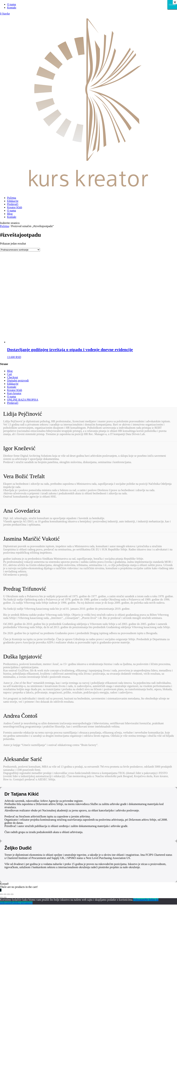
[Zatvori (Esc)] (1, 894)
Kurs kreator (14, 393)
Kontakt (11, 7)
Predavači (12, 204)
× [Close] (174, 2)
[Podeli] (5, 894)
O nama (11, 4)
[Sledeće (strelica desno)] (5, 897)
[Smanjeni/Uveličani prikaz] (12, 894)
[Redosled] (20, 249)
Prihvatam (139, 899)
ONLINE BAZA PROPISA (22, 399)
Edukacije (12, 200)
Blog (10, 213)
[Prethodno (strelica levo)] (1, 897)
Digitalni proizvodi (18, 380)
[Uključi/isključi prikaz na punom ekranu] (8, 894)
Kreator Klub (14, 207)
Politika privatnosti (22, 902)
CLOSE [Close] (172, 4)
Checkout (12, 377)
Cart (9, 374)
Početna (11, 197)
